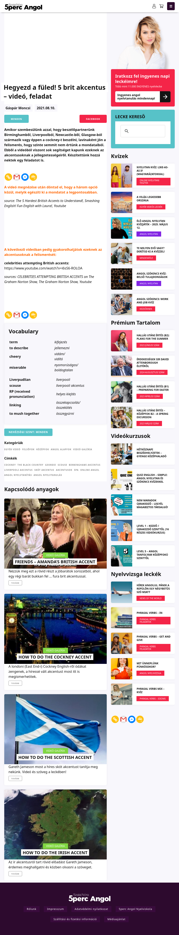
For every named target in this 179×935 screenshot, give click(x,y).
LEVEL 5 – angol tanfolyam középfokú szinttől (152, 555)
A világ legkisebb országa (149, 198)
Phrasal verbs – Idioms (153, 698)
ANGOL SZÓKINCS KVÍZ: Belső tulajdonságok (152, 275)
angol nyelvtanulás (48, 475)
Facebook (93, 119)
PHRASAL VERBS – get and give (153, 638)
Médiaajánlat (116, 919)
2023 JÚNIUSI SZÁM (149, 345)
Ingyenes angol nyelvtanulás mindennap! (142, 96)
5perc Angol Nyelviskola (135, 909)
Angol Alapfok (61, 449)
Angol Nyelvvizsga (150, 673)
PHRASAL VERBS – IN (149, 613)
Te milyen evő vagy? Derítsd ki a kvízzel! (151, 249)
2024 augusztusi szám (152, 372)
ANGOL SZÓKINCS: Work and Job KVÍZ (152, 300)
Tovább (15, 583)
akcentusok (64, 470)
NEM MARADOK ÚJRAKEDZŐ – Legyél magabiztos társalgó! (152, 504)
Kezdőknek (146, 308)
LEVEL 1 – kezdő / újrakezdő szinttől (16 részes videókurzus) (153, 529)
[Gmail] (16, 174)
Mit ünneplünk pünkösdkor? (147, 665)
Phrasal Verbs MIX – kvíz (151, 690)
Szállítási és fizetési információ (75, 919)
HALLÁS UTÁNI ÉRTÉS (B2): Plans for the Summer (153, 337)
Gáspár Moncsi (18, 108)
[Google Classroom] (33, 174)
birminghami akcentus (85, 465)
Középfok (42, 449)
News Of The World (151, 598)
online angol (89, 470)
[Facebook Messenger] (25, 174)
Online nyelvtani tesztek (149, 181)
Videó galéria (82, 449)
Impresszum (55, 909)
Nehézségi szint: (22, 432)
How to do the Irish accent (55, 852)
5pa (76, 470)
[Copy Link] (8, 174)
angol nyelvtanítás (18, 475)
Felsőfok (28, 449)
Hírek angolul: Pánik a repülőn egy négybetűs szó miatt (153, 588)
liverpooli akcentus (18, 470)
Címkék (10, 458)
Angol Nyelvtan (149, 234)
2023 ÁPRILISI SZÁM (150, 396)
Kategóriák (13, 442)
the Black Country (30, 465)
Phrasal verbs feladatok (148, 620)
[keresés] (142, 131)
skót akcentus (44, 470)
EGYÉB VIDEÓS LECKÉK (151, 206)
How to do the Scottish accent (55, 757)
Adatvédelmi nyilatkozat (91, 909)
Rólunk (31, 909)
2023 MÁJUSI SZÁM (149, 423)
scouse (62, 465)
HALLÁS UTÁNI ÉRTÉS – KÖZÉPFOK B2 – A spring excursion (152, 414)
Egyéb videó (12, 449)
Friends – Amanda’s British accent (55, 562)
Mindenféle (146, 258)
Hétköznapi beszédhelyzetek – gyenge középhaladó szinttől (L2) (151, 454)
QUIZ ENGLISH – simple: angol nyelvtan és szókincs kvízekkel (152, 478)
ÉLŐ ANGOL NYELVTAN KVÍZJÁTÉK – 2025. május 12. (152, 224)
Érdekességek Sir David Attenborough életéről (153, 362)
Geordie (50, 465)
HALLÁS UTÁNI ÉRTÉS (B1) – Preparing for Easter (153, 388)
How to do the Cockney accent (55, 657)
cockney (10, 465)
